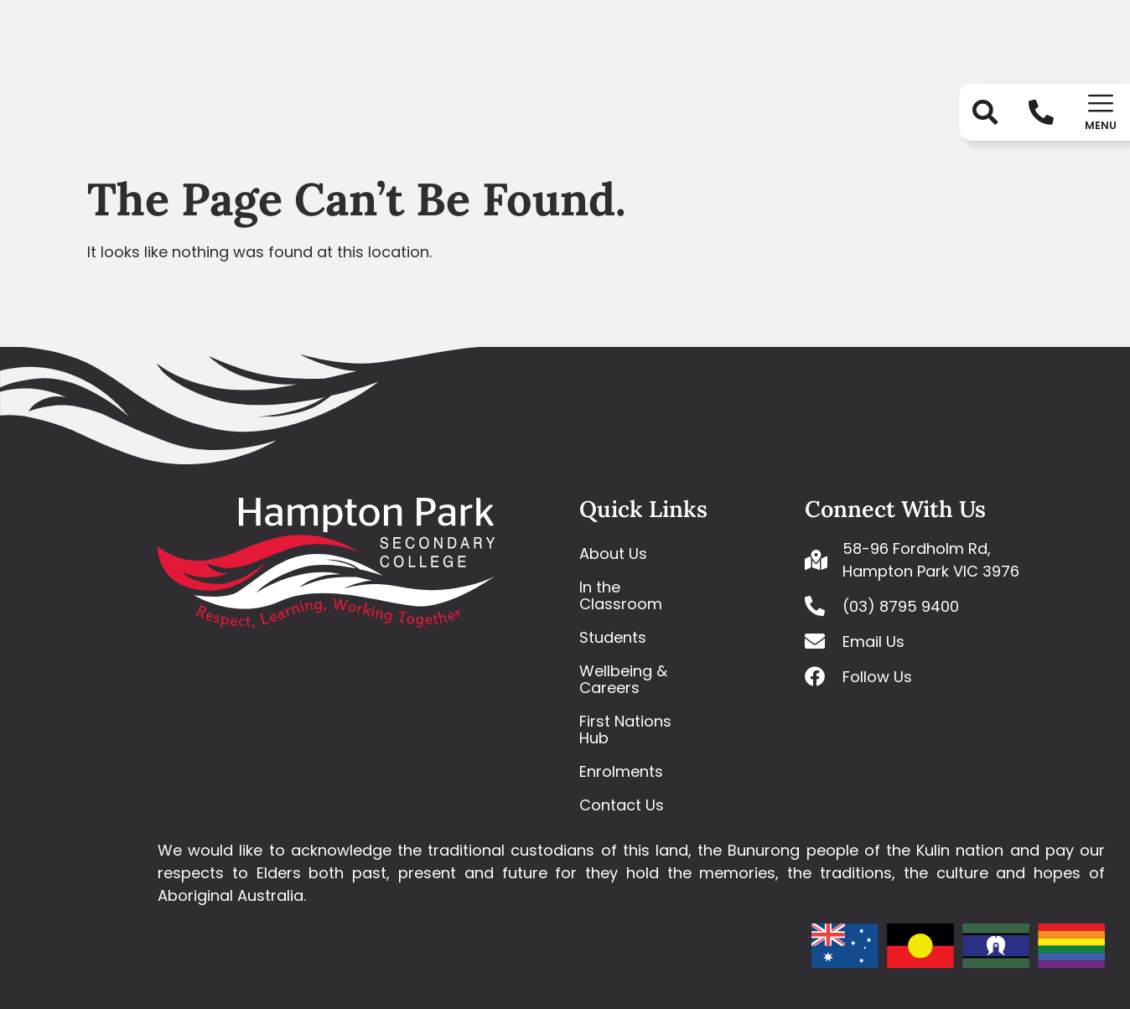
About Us (613, 553)
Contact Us (621, 804)
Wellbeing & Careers (623, 679)
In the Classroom (620, 595)
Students (612, 637)
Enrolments (621, 771)
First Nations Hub (625, 729)
